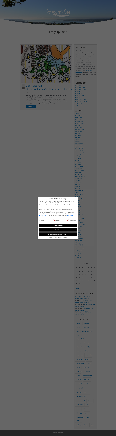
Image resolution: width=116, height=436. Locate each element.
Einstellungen (70, 215)
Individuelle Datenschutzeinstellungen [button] (58, 234)
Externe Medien (71, 220)
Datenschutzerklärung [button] (59, 237)
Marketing (56, 220)
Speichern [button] (58, 230)
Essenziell (42, 220)
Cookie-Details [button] (51, 237)
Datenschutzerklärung (44, 215)
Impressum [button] (65, 237)
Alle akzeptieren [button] (58, 225)
